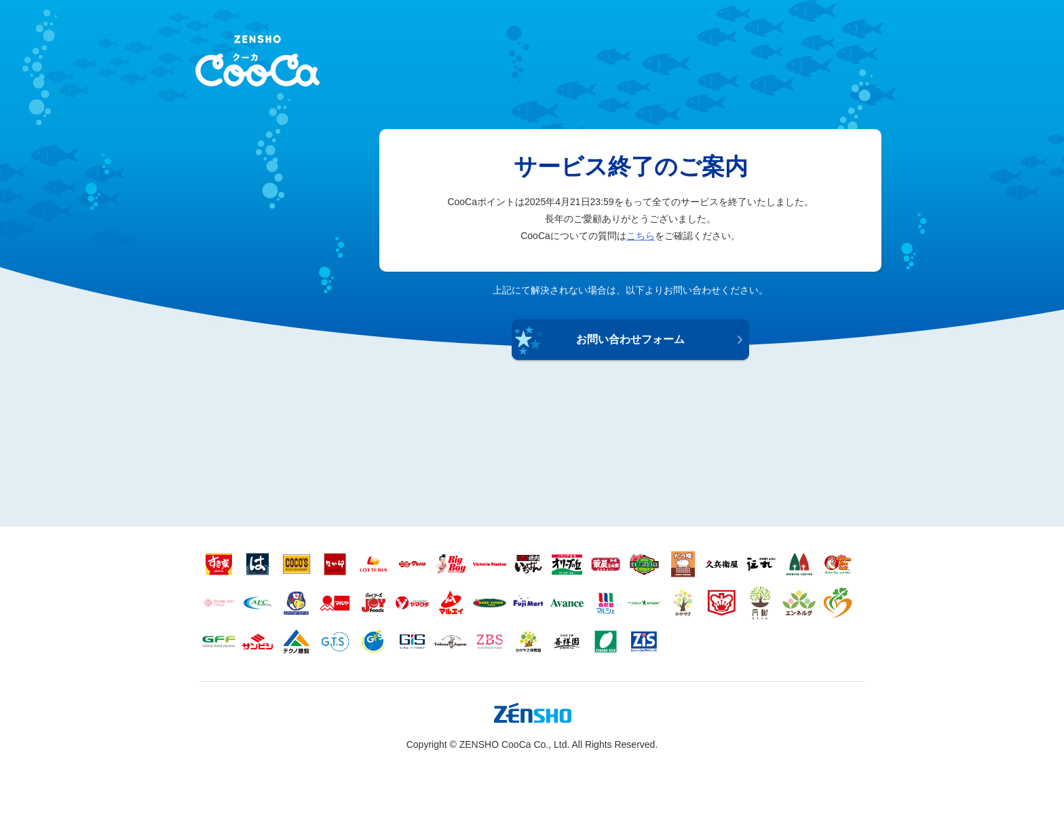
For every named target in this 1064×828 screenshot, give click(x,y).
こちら (640, 235)
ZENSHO (257, 60)
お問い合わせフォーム (630, 339)
